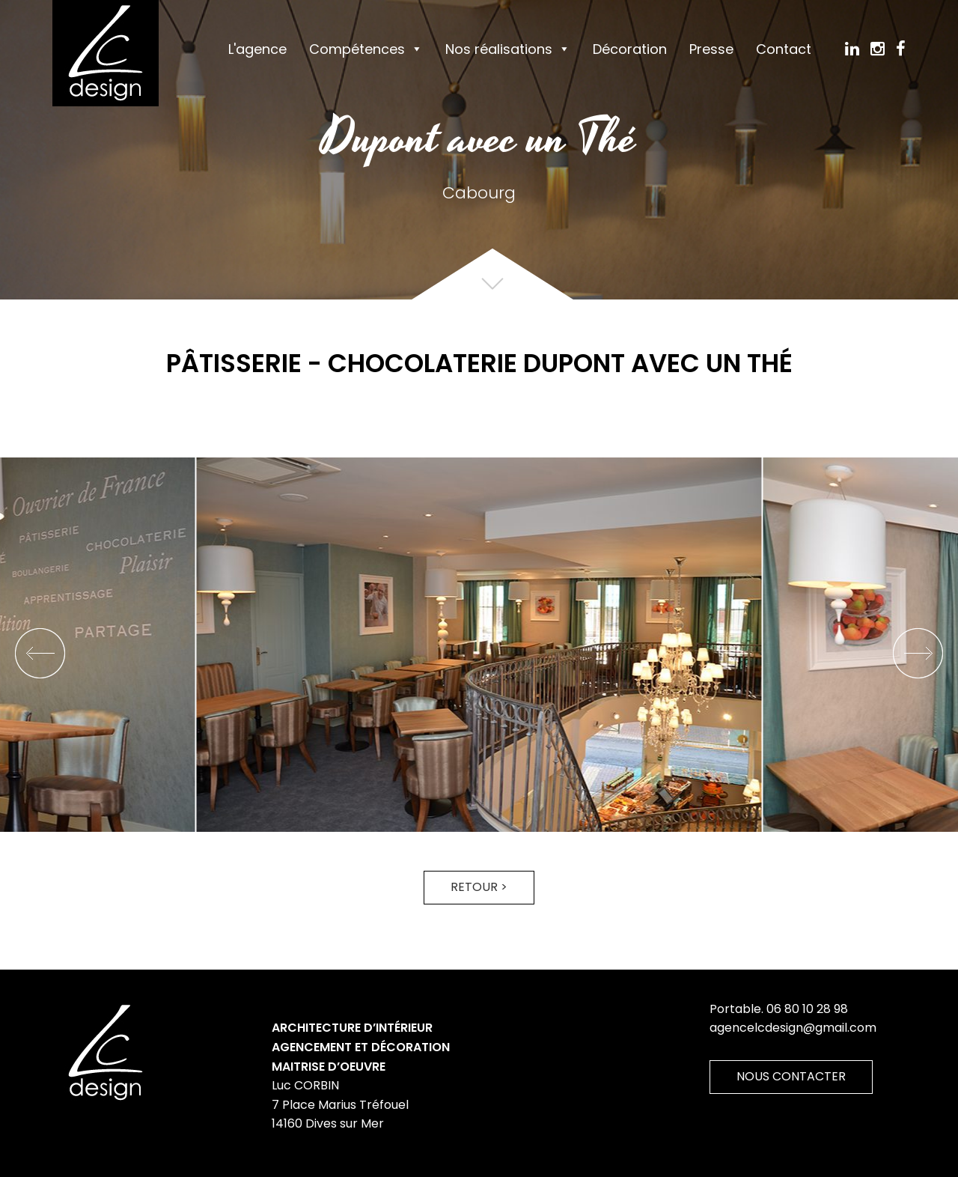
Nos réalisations (498, 49)
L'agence (257, 49)
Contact (783, 49)
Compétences (357, 49)
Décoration (630, 49)
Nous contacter (791, 1076)
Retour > (479, 886)
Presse (711, 49)
